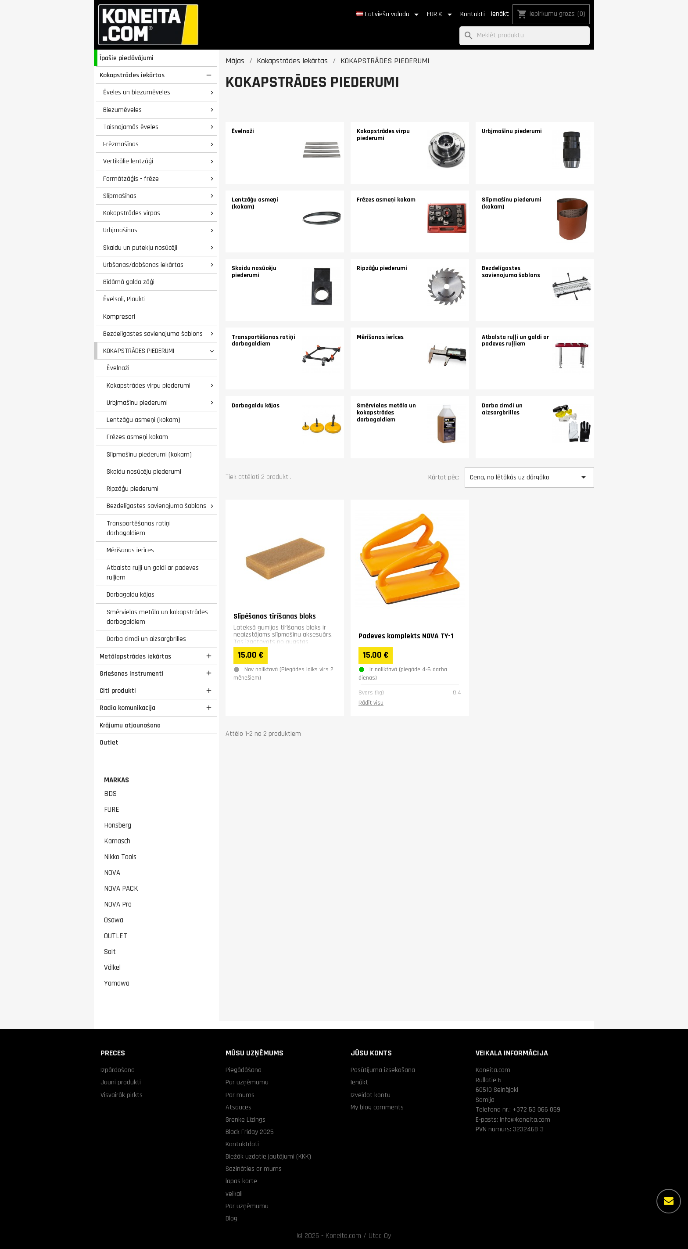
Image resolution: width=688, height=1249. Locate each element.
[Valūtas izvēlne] (441, 14)
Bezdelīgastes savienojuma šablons (153, 333)
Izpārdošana (117, 1069)
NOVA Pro (118, 904)
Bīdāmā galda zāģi (128, 281)
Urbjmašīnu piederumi (137, 402)
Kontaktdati (242, 1144)
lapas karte (241, 1181)
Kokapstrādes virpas (131, 213)
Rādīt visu (370, 703)
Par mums (240, 1095)
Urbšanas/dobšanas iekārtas (143, 264)
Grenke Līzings (245, 1119)
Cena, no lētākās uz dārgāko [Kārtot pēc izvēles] (529, 477)
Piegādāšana (244, 1069)
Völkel (112, 967)
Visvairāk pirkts (121, 1095)
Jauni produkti (120, 1082)
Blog (231, 1218)
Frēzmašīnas (121, 144)
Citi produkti (118, 690)
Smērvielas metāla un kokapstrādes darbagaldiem (157, 617)
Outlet (109, 742)
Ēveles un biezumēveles (136, 92)
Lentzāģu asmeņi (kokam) (143, 419)
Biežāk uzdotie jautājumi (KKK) (268, 1156)
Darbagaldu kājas (130, 594)
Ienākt (500, 13)
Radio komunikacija (127, 707)
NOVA (112, 873)
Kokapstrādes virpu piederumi (148, 385)
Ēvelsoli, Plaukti (124, 299)
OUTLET (115, 936)
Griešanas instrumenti (132, 673)
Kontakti (472, 14)
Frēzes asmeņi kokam (137, 436)
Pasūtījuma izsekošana (383, 1069)
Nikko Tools (120, 857)
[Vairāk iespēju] (668, 1201)
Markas (116, 780)
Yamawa (116, 983)
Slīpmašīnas (119, 195)
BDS (110, 794)
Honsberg (117, 825)
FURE (111, 809)
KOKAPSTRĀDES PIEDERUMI (138, 350)
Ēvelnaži (118, 368)
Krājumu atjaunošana (130, 725)
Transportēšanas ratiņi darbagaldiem (139, 528)
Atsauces (238, 1107)
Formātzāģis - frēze (131, 178)
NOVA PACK (121, 888)
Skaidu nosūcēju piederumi (144, 471)
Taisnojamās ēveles (130, 126)
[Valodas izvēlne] (389, 14)
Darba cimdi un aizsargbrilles (146, 638)
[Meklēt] (524, 35)
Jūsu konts (371, 1053)
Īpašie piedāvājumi (127, 58)
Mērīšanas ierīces (130, 550)
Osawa (113, 920)
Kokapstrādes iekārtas (132, 75)
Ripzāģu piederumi (132, 488)
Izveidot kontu (371, 1095)
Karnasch (117, 841)
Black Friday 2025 (250, 1131)
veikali (234, 1193)
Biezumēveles (122, 109)
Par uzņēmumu (247, 1082)
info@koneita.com (525, 1119)
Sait (110, 952)
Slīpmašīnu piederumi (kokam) (149, 454)
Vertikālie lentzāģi (128, 161)
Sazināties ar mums (254, 1168)
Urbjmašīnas (120, 230)
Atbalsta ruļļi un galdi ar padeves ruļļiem (153, 572)
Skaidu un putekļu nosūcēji (140, 247)
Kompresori (119, 316)
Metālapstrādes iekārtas (135, 656)
